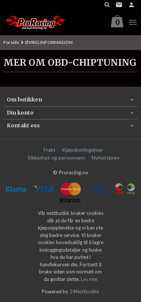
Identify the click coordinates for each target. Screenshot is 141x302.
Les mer (89, 279)
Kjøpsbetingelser (82, 149)
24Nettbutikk (84, 291)
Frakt (50, 149)
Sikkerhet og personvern (56, 157)
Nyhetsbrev (106, 157)
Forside (11, 42)
